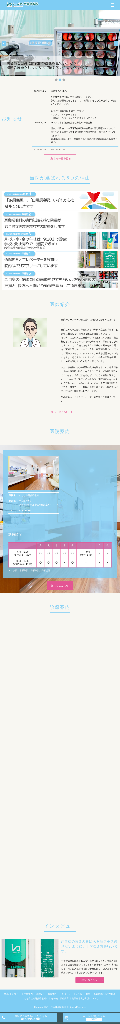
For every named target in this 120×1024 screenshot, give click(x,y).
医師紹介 (40, 994)
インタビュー (66, 994)
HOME (6, 994)
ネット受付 (94, 1016)
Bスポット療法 (83, 994)
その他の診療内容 (60, 998)
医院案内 (52, 994)
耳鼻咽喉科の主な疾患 (104, 994)
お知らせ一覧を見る (59, 158)
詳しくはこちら (59, 411)
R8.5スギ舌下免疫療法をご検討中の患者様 (71, 122)
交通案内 (28, 994)
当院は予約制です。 (60, 91)
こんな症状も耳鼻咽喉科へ (35, 998)
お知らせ (16, 994)
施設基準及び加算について (85, 998)
